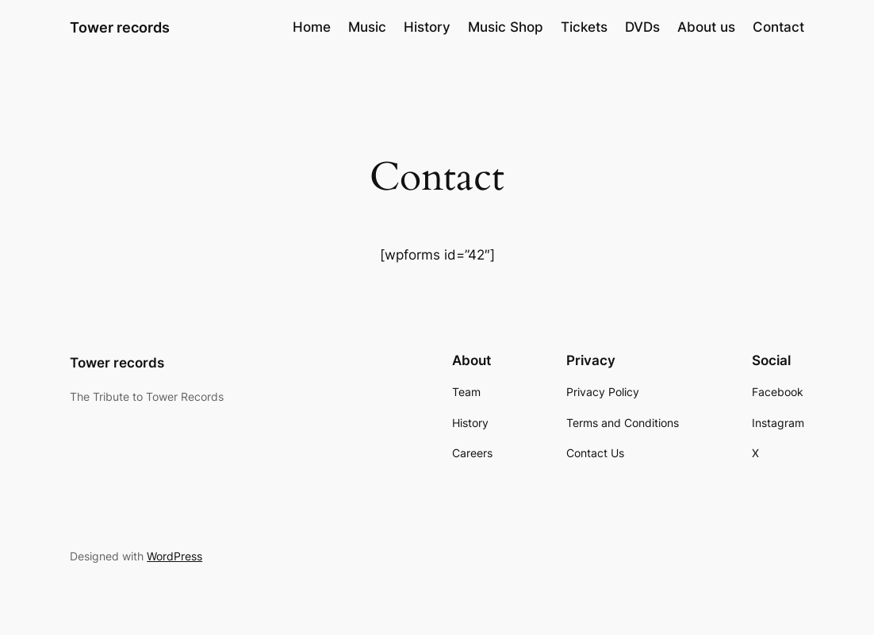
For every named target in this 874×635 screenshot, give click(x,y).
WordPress (174, 556)
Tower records (120, 27)
